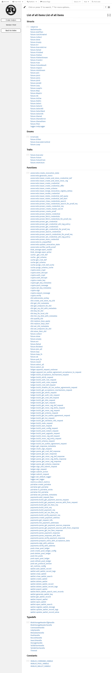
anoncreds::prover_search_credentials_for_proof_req (51, 234)
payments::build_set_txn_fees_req (44, 512)
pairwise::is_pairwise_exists (42, 490)
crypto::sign (35, 290)
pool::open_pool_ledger (40, 558)
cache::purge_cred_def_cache (42, 265)
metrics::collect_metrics (40, 482)
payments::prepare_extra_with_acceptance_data (50, 541)
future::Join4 (35, 78)
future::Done (35, 40)
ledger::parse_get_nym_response (44, 454)
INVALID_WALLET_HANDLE (41, 666)
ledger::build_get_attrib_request (44, 393)
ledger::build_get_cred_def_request (45, 398)
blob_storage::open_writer (41, 252)
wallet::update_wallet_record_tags (44, 610)
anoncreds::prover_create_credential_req (47, 206)
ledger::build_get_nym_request (43, 403)
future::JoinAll (36, 83)
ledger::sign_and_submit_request (44, 467)
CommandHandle (37, 628)
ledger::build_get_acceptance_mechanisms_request (51, 390)
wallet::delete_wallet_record (42, 584)
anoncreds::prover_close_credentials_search (48, 201)
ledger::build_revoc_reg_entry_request (46, 438)
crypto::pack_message (39, 285)
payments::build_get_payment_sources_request (50, 500)
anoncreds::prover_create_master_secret (47, 209)
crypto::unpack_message (40, 293)
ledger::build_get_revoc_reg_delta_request (48, 408)
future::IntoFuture (38, 163)
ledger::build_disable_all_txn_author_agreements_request (54, 387)
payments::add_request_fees (42, 497)
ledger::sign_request (39, 469)
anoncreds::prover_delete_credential (45, 214)
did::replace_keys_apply (40, 321)
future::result (36, 362)
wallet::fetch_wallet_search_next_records (47, 592)
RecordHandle (36, 638)
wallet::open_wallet (38, 602)
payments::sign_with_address (42, 543)
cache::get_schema (38, 262)
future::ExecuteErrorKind (40, 142)
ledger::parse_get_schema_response (45, 464)
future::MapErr (36, 93)
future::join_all (36, 349)
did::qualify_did (37, 319)
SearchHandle (36, 640)
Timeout (34, 651)
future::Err (34, 45)
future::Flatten (36, 55)
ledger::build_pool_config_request (44, 428)
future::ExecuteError (38, 47)
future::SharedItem (38, 121)
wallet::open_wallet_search (41, 604)
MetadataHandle (37, 633)
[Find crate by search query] (103, 1)
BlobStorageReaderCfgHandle (42, 622)
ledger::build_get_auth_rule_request (45, 395)
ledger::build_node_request (42, 423)
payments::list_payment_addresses (45, 523)
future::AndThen (37, 32)
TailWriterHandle (37, 646)
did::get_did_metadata (40, 303)
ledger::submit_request (40, 474)
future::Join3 (35, 75)
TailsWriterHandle (38, 648)
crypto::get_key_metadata (41, 283)
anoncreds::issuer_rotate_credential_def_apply (49, 196)
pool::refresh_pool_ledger (41, 561)
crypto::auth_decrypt (39, 278)
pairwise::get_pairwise (39, 487)
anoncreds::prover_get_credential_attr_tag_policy (50, 224)
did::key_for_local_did (39, 313)
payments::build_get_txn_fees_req (44, 505)
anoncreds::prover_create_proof (43, 211)
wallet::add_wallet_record (41, 569)
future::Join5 (35, 80)
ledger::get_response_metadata (43, 446)
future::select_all (37, 365)
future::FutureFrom (38, 160)
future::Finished (37, 52)
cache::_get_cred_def (39, 255)
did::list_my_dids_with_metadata (44, 316)
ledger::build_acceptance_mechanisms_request (50, 375)
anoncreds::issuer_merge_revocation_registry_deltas (51, 191)
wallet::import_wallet (39, 599)
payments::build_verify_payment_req (45, 515)
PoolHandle (35, 635)
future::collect (36, 334)
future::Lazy (35, 86)
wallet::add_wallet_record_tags (43, 571)
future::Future (36, 157)
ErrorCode (34, 137)
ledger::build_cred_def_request (43, 385)
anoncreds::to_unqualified (41, 242)
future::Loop (35, 145)
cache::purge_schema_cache (42, 267)
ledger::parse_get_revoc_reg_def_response (48, 456)
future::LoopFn (36, 88)
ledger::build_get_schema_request (44, 413)
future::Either (36, 139)
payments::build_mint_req (41, 507)
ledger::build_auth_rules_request (44, 382)
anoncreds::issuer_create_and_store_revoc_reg (49, 181)
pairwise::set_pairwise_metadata (44, 495)
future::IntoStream (38, 70)
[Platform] (32, 1)
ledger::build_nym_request (41, 426)
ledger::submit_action (39, 472)
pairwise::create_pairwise (41, 484)
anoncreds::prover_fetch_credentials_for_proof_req (51, 219)
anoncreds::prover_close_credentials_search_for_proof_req (54, 204)
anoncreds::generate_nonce (41, 176)
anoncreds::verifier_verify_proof (43, 247)
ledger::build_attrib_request (42, 377)
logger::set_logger (38, 479)
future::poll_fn (36, 359)
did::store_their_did (38, 331)
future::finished (37, 347)
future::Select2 (36, 106)
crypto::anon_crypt (38, 270)
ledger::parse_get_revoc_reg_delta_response (48, 459)
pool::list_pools (37, 556)
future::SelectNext (38, 111)
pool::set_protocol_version (41, 564)
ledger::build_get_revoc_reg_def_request (47, 405)
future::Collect (36, 37)
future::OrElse (36, 98)
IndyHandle (35, 630)
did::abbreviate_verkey (40, 298)
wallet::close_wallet (38, 574)
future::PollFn (36, 101)
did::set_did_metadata (40, 326)
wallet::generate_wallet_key (42, 594)
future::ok (34, 357)
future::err (34, 341)
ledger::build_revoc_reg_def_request (45, 436)
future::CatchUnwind (39, 35)
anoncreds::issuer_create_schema (44, 188)
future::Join (35, 73)
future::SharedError (38, 119)
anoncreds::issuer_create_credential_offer (47, 186)
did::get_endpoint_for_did (41, 306)
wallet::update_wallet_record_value (45, 612)
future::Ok (34, 96)
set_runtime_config (38, 566)
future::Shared (36, 116)
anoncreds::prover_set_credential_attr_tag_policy (50, 237)
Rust (85, 2)
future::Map (35, 91)
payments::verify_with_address (43, 546)
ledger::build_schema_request (43, 441)
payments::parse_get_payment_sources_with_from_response (55, 528)
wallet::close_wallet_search (41, 576)
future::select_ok (37, 367)
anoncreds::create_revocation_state (45, 173)
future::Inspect (36, 68)
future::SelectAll (37, 109)
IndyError (34, 27)
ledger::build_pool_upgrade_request (45, 433)
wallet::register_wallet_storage (43, 607)
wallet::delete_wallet (39, 581)
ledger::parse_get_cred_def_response (45, 451)
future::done (35, 336)
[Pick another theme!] (24, 7)
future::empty (36, 339)
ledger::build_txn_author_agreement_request (49, 444)
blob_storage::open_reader (41, 250)
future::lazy (35, 352)
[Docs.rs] (5, 1)
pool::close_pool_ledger (40, 548)
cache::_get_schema (38, 257)
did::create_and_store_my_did (43, 301)
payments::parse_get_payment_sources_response (50, 525)
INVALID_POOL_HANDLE (40, 664)
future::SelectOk (37, 114)
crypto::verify (36, 296)
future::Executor (37, 155)
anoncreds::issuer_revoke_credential (45, 193)
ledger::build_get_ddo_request (43, 400)
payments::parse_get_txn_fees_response (47, 530)
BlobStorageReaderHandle (41, 625)
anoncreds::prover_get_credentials (44, 227)
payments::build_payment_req (43, 510)
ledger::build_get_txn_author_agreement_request (50, 415)
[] (109, 15)
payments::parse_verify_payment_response (48, 538)
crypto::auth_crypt (38, 275)
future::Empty (36, 42)
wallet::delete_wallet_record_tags (44, 587)
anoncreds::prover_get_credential (44, 222)
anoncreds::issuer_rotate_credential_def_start (49, 199)
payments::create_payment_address (45, 518)
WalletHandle (36, 29)
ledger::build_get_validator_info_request (47, 421)
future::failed (36, 344)
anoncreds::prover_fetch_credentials (45, 216)
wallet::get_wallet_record (41, 597)
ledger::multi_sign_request (41, 449)
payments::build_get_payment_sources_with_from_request (54, 502)
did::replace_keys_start (40, 324)
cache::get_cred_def (39, 260)
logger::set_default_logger (41, 477)
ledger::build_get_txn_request (42, 418)
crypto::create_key (38, 280)
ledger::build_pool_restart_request (44, 431)
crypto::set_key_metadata (41, 288)
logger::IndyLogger (38, 126)
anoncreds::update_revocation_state (45, 244)
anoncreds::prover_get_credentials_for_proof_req (50, 229)
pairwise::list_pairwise (39, 492)
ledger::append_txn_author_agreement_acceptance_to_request (56, 372)
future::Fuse (35, 63)
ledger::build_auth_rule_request (43, 380)
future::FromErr (37, 60)
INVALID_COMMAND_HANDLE (42, 661)
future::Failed (36, 50)
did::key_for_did (37, 311)
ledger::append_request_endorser (44, 370)
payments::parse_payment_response (45, 533)
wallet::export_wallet (39, 589)
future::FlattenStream (39, 58)
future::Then (35, 124)
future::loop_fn (36, 354)
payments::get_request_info (42, 520)
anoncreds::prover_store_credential (45, 239)
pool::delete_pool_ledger (41, 553)
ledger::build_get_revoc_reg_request (45, 410)
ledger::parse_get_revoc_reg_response (46, 461)
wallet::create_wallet (39, 579)
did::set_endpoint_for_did (41, 329)
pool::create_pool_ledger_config (43, 551)
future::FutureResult (38, 65)
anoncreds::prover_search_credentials (46, 232)
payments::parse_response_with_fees (45, 536)
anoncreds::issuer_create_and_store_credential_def (51, 178)
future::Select (36, 103)
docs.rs (76, 2)
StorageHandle (36, 643)
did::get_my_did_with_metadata (43, 308)
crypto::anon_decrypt (39, 273)
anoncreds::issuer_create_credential (45, 183)
